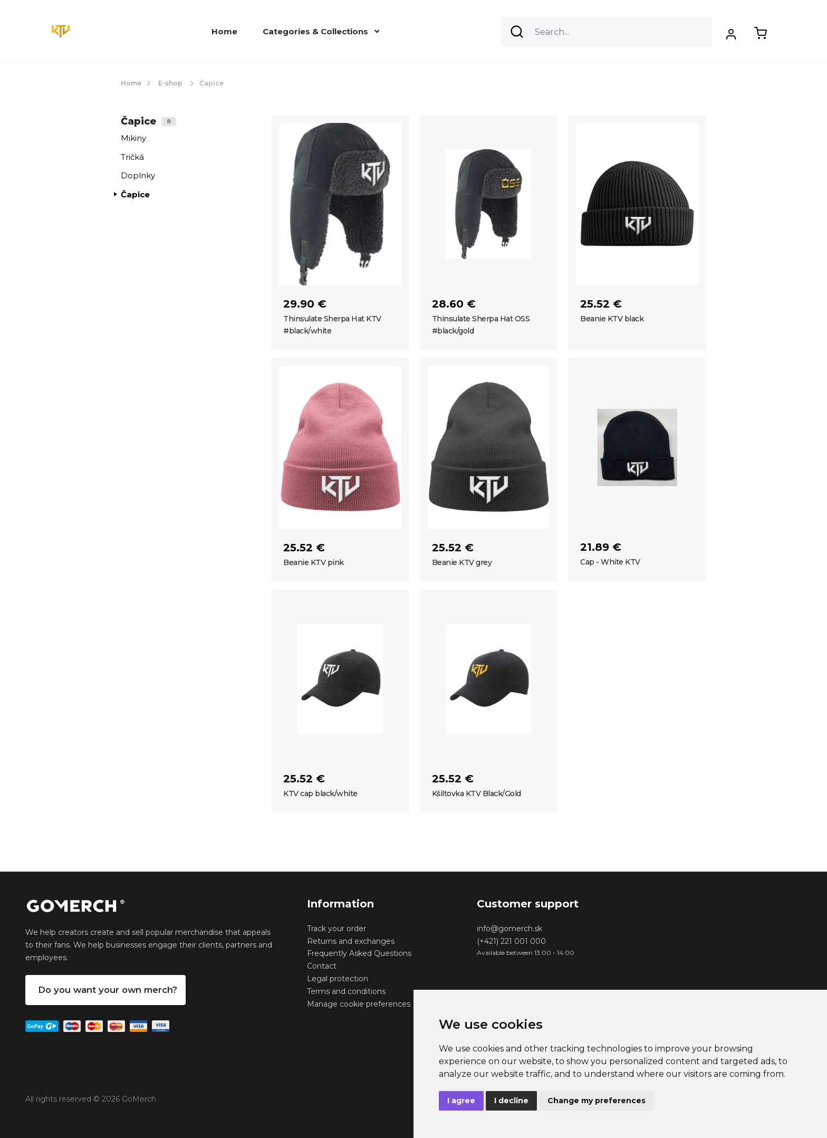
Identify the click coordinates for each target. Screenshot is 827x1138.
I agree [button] (461, 1100)
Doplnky (138, 175)
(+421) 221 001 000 (511, 941)
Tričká (132, 157)
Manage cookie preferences (358, 1004)
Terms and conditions (346, 991)
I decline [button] (511, 1100)
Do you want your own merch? (107, 989)
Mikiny (133, 138)
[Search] (606, 31)
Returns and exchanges (351, 941)
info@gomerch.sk (509, 928)
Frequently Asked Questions (359, 953)
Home (224, 31)
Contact (321, 966)
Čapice (135, 194)
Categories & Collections (321, 31)
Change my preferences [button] (596, 1100)
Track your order (336, 928)
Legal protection (337, 978)
